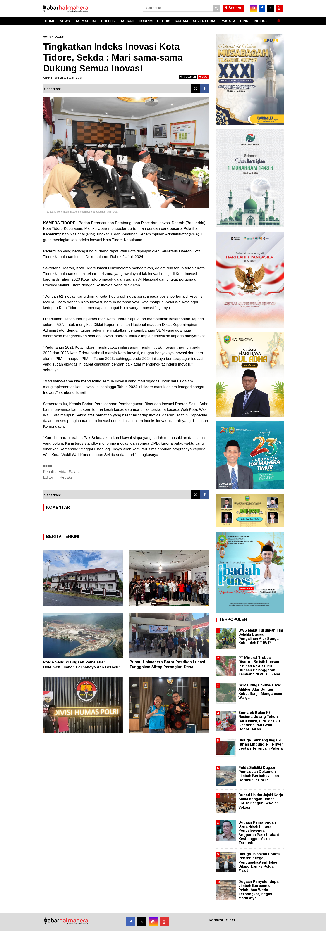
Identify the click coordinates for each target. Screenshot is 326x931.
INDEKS (260, 21)
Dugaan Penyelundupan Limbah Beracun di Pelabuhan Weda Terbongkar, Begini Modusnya (259, 890)
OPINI (244, 21)
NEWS (65, 21)
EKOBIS (163, 21)
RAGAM (181, 21)
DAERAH (127, 21)
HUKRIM (146, 21)
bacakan (188, 76)
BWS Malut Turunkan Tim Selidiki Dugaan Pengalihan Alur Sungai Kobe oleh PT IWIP (260, 636)
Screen (233, 8)
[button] (278, 19)
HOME (50, 21)
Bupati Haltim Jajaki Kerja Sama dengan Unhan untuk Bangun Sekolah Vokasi (260, 801)
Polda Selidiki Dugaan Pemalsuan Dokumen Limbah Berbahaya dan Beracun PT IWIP (82, 667)
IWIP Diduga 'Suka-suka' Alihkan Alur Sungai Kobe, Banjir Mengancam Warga (260, 691)
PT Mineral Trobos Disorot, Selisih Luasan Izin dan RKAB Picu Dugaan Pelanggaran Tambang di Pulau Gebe (259, 666)
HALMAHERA (85, 21)
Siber (230, 920)
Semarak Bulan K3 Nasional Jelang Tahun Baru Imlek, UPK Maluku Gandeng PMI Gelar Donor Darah (259, 721)
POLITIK (108, 21)
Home (47, 36)
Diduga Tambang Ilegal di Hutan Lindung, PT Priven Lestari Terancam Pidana (261, 744)
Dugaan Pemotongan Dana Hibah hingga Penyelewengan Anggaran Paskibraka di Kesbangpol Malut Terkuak (259, 832)
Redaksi (216, 920)
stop (203, 76)
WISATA (228, 21)
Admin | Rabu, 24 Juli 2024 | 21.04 (62, 77)
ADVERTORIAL (205, 21)
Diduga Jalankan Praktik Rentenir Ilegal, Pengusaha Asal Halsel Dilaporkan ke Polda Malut (259, 862)
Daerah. (60, 36)
